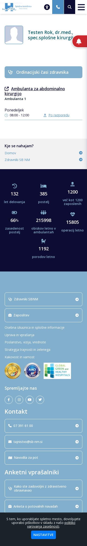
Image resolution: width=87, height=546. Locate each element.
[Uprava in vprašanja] (43, 335)
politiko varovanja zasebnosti (51, 524)
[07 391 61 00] (58, 7)
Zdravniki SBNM (43, 299)
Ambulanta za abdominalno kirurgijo (35, 91)
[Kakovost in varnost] (43, 357)
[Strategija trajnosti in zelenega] (43, 350)
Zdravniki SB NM (43, 159)
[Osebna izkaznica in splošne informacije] (43, 328)
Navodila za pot (43, 457)
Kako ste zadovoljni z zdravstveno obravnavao (43, 488)
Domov (43, 153)
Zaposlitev (43, 315)
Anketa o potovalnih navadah (43, 506)
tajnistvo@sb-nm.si (43, 441)
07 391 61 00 (43, 425)
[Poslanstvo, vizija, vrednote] (43, 342)
